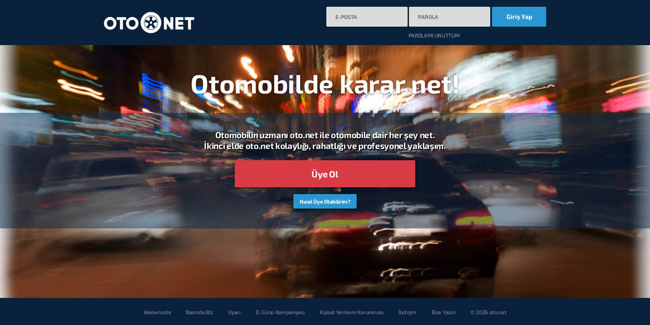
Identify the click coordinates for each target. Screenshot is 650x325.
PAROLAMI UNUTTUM (434, 35)
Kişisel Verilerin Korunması (351, 312)
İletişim (407, 312)
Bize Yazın (443, 312)
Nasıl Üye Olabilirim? (325, 201)
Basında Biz (199, 312)
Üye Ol (324, 173)
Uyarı (234, 312)
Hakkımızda (157, 312)
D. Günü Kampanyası (279, 312)
